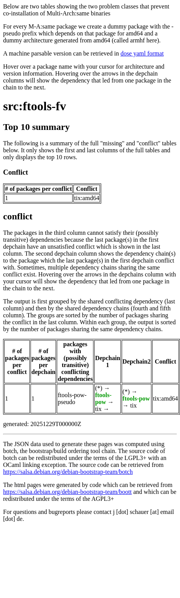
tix (98, 409)
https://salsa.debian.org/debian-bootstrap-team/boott (67, 492)
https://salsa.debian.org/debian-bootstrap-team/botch (68, 471)
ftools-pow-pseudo (72, 398)
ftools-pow (103, 398)
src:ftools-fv (34, 106)
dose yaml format (142, 53)
